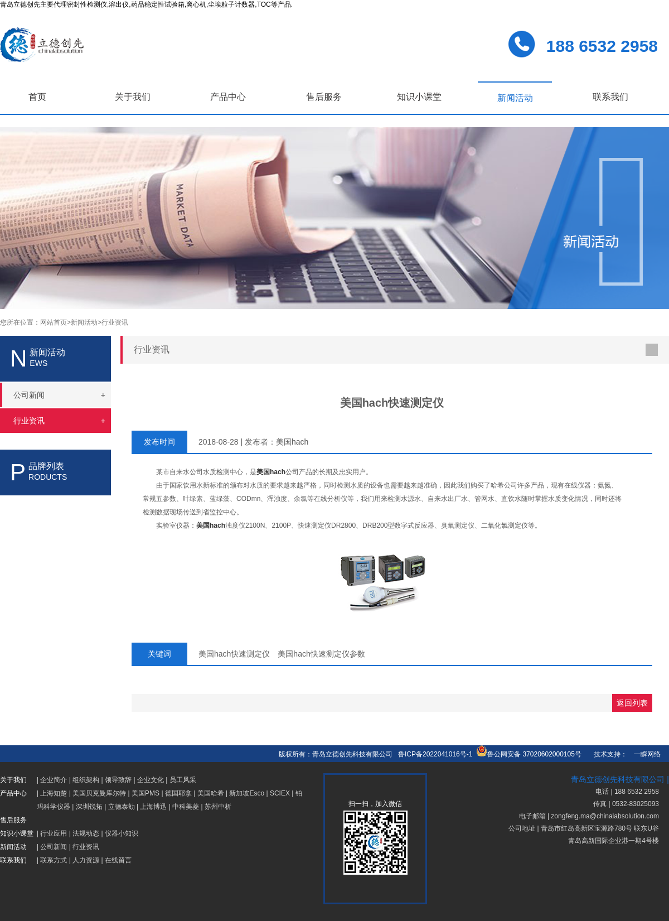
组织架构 (85, 780)
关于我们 (133, 97)
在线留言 (118, 860)
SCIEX (280, 793)
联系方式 (53, 860)
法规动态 (85, 833)
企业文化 (150, 780)
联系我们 (610, 97)
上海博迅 (153, 807)
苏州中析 (218, 807)
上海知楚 (53, 793)
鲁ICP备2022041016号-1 (435, 754)
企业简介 (53, 780)
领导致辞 (118, 780)
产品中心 (228, 97)
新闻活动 (515, 98)
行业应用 (53, 833)
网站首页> (55, 322)
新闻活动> (86, 322)
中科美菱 (185, 807)
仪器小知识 (121, 833)
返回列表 (632, 702)
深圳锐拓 (89, 807)
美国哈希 (210, 793)
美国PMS (145, 793)
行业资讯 (114, 322)
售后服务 (324, 97)
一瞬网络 (644, 754)
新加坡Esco (246, 793)
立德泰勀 (121, 807)
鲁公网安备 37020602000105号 (528, 754)
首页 (37, 97)
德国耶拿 (178, 793)
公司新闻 (53, 847)
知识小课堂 (419, 97)
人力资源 (85, 860)
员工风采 (182, 780)
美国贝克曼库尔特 (99, 793)
